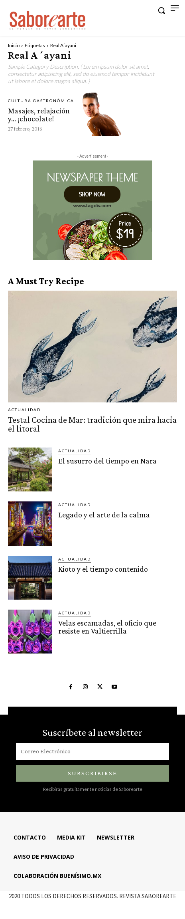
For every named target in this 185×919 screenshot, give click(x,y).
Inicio (14, 45)
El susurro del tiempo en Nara (107, 460)
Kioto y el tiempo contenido (103, 568)
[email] (92, 751)
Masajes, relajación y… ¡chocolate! (39, 114)
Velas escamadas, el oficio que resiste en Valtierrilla (107, 626)
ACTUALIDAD (24, 409)
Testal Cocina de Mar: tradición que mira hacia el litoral (92, 424)
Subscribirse (92, 773)
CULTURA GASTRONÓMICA (41, 100)
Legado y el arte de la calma (104, 514)
